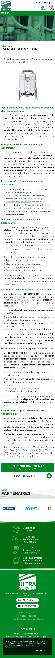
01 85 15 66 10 (42, 2)
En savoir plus (11, 647)
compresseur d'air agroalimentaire (18, 202)
